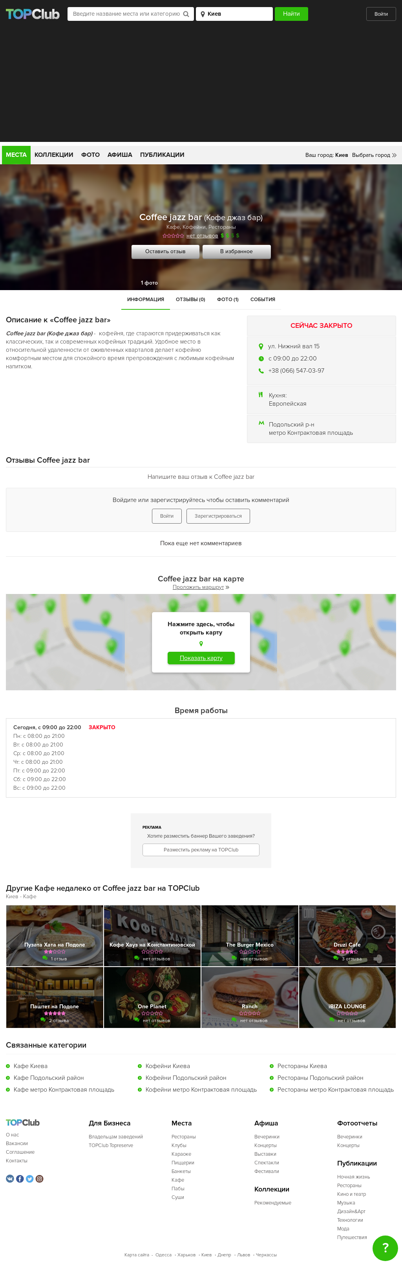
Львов (243, 1255)
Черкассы (266, 1255)
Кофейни (194, 227)
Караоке (181, 1154)
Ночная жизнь (353, 1177)
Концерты (265, 1145)
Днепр (224, 1255)
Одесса (163, 1255)
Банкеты (181, 1171)
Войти (381, 14)
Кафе (173, 227)
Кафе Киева (31, 1066)
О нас (12, 1135)
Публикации (162, 155)
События (262, 299)
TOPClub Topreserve (111, 1145)
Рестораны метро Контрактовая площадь (336, 1090)
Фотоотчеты (357, 1123)
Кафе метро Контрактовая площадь (64, 1090)
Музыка (346, 1203)
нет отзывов (202, 235)
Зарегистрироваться (218, 516)
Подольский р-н (291, 424)
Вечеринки (267, 1137)
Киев (206, 1255)
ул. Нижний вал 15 (294, 346)
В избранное (236, 251)
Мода (343, 1229)
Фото (90, 155)
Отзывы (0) (190, 299)
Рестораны (222, 227)
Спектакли (266, 1163)
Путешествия (352, 1237)
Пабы (178, 1189)
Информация (145, 299)
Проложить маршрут (201, 587)
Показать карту (201, 658)
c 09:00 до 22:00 (293, 358)
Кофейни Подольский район (186, 1078)
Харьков (186, 1255)
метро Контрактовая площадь (311, 433)
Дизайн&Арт (351, 1211)
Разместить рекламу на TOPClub (201, 850)
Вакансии (17, 1143)
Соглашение (20, 1152)
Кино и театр (351, 1194)
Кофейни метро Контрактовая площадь (201, 1090)
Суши (178, 1197)
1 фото (149, 282)
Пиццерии (183, 1163)
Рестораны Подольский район (321, 1078)
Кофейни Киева (168, 1066)
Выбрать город (371, 155)
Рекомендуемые (272, 1203)
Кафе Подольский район (49, 1078)
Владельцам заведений (116, 1137)
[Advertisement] (201, 87)
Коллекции (54, 155)
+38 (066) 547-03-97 (296, 371)
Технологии (350, 1220)
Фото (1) (228, 299)
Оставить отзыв (165, 251)
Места (16, 155)
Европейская (288, 404)
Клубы (179, 1145)
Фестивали (266, 1171)
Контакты (16, 1161)
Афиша (120, 155)
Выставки (265, 1154)
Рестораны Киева (302, 1066)
